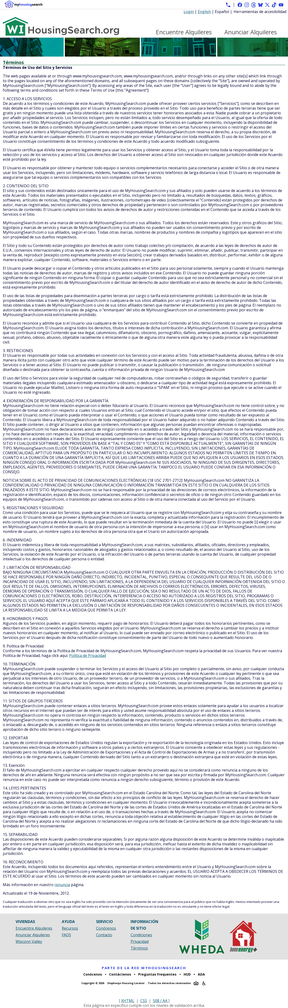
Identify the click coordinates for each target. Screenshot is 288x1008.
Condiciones (141, 934)
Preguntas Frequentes (157, 974)
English (204, 11)
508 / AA (160, 1000)
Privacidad (140, 941)
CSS (143, 1000)
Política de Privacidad (87, 655)
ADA (201, 974)
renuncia (62, 884)
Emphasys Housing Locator (126, 983)
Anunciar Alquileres (250, 32)
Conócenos (106, 928)
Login (189, 11)
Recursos (70, 928)
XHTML (127, 1000)
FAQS (66, 934)
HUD (187, 974)
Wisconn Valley (29, 941)
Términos (139, 948)
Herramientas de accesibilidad (260, 11)
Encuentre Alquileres (184, 32)
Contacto (104, 934)
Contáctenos (120, 974)
